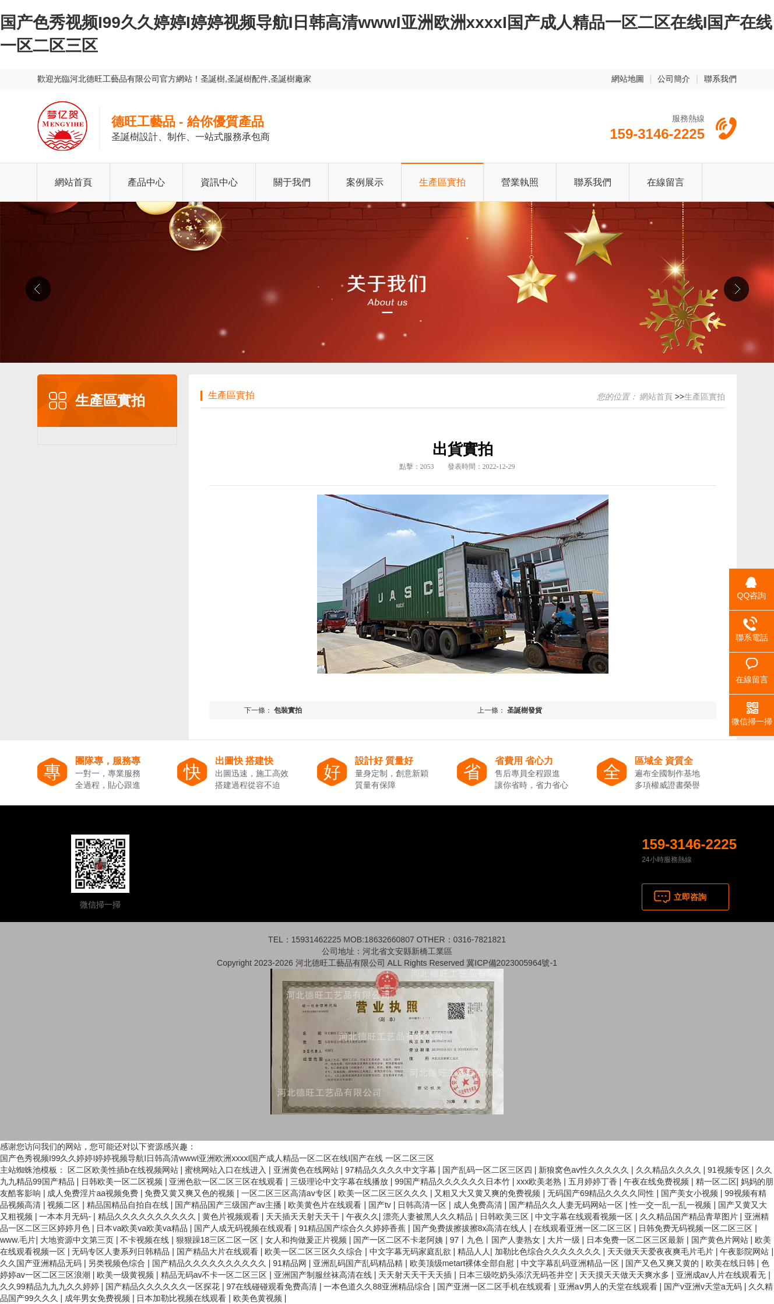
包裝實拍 (288, 710)
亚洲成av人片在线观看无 (722, 1275)
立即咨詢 (690, 897)
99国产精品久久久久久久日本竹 (453, 1181)
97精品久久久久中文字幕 (391, 1170)
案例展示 (365, 182)
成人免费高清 (479, 1205)
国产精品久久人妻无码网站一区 (567, 1205)
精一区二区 (716, 1181)
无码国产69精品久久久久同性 (601, 1193)
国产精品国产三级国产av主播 (229, 1205)
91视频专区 (729, 1170)
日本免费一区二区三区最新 (636, 1240)
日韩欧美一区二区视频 (123, 1181)
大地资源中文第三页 (78, 1240)
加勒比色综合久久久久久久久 (549, 1251)
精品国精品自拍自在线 (129, 1205)
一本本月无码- (66, 1216)
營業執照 (520, 182)
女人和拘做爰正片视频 (307, 1240)
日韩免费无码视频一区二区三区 (696, 1228)
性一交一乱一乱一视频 (671, 1205)
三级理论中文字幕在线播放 (340, 1181)
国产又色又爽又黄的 (663, 1263)
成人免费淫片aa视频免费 (93, 1193)
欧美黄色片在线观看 (326, 1205)
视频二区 (64, 1205)
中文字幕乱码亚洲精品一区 (571, 1263)
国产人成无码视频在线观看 (244, 1228)
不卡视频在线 (145, 1240)
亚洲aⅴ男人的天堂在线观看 (609, 1286)
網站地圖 (627, 78)
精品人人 (474, 1251)
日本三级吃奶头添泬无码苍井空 (517, 1275)
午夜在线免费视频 (657, 1181)
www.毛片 (18, 1240)
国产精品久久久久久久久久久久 (210, 1263)
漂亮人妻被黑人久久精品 (429, 1216)
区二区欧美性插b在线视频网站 (124, 1170)
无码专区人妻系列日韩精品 (122, 1251)
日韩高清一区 (423, 1205)
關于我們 (292, 182)
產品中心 (146, 182)
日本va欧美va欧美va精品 (142, 1228)
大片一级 (564, 1240)
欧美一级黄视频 (126, 1275)
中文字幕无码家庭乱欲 (411, 1251)
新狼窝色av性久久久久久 (585, 1170)
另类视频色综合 (117, 1263)
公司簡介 (673, 78)
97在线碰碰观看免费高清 (272, 1286)
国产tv (380, 1205)
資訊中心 (219, 182)
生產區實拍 (442, 182)
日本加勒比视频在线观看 (182, 1298)
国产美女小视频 (690, 1193)
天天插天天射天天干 (304, 1216)
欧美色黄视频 (258, 1298)
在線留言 (665, 182)
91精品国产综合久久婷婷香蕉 (353, 1228)
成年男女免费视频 (98, 1298)
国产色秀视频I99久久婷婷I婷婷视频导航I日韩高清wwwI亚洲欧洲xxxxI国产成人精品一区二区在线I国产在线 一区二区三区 (217, 1158)
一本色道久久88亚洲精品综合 (377, 1286)
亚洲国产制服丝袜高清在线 (324, 1275)
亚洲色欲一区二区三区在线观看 (227, 1181)
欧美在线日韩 (731, 1263)
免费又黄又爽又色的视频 (191, 1193)
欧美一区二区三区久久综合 (315, 1251)
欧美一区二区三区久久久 (384, 1193)
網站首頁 (73, 182)
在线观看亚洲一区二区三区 (584, 1228)
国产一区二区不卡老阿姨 (399, 1240)
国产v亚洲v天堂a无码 (704, 1286)
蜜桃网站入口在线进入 (227, 1170)
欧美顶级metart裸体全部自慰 (463, 1263)
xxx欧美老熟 (540, 1181)
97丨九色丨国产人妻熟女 (496, 1240)
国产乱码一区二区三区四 (488, 1170)
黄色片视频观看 (232, 1216)
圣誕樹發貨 (524, 710)
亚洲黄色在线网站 (307, 1170)
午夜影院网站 (745, 1251)
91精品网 (290, 1263)
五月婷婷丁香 (594, 1181)
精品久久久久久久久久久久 (148, 1216)
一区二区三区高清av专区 (287, 1193)
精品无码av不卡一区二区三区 (215, 1275)
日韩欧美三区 (505, 1216)
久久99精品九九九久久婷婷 (50, 1286)
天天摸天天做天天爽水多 (625, 1275)
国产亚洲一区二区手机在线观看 (495, 1286)
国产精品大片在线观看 (219, 1251)
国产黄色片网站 (721, 1240)
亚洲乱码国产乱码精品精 (359, 1263)
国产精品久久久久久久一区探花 (163, 1286)
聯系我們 (720, 78)
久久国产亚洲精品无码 (42, 1263)
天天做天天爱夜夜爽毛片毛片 (661, 1251)
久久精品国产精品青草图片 (690, 1216)
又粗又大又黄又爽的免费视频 (488, 1193)
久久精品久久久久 (669, 1170)
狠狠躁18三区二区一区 (218, 1240)
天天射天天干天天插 (416, 1275)
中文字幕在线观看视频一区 (585, 1216)
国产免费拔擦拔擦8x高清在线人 (471, 1228)
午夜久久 (362, 1216)
